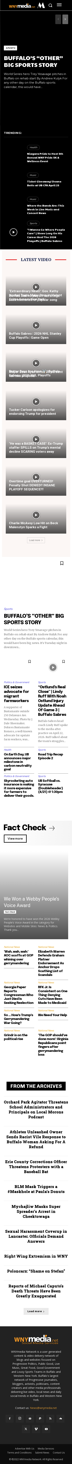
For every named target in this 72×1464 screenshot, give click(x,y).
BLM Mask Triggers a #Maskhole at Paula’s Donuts (36, 1189)
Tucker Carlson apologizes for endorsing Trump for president (32, 412)
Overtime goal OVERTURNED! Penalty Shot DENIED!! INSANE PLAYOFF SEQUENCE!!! (32, 485)
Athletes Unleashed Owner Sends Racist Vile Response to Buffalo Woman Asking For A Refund (36, 1139)
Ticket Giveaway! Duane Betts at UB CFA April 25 (44, 183)
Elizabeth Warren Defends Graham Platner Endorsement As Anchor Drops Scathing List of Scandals (51, 963)
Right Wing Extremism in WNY (36, 1256)
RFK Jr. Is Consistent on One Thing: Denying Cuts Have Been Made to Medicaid (52, 995)
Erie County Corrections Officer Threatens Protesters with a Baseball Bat (36, 1166)
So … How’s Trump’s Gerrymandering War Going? (18, 1019)
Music (33, 175)
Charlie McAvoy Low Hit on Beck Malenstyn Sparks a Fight (33, 525)
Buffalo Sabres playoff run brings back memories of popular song (34, 298)
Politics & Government (16, 682)
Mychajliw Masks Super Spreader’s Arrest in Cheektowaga (36, 1211)
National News (12, 947)
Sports (10, 48)
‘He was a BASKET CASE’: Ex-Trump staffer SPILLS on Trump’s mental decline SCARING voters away (36, 447)
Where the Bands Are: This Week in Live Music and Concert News (45, 209)
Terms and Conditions (19, 1452)
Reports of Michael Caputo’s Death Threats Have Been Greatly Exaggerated (36, 1290)
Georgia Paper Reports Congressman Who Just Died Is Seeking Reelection (18, 995)
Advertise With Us (24, 1448)
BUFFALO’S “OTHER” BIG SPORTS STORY (33, 61)
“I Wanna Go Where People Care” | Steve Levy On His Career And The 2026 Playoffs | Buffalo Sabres (46, 235)
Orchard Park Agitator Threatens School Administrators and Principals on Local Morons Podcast (36, 1109)
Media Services (46, 1448)
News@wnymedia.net (43, 1408)
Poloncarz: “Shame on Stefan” (36, 1271)
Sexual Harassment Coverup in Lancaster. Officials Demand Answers (36, 1236)
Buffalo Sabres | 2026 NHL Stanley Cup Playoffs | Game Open (35, 335)
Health (33, 147)
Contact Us (59, 1452)
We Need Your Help (52, 1015)
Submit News (42, 1452)
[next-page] (65, 19)
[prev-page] (58, 19)
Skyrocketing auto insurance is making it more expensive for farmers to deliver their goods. (19, 788)
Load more (36, 540)
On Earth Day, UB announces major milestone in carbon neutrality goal (17, 762)
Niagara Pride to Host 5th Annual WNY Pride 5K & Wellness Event (45, 157)
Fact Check (10, 912)
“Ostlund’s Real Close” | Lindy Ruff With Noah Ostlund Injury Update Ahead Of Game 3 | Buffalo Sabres (52, 701)
